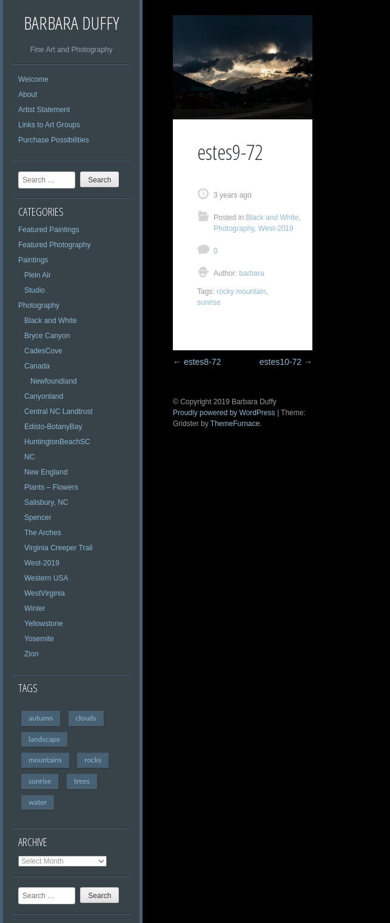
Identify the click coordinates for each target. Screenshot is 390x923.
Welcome (33, 79)
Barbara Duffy (71, 22)
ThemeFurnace (235, 423)
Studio (34, 290)
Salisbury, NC (46, 502)
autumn (41, 717)
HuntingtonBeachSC (57, 442)
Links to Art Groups (49, 125)
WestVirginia (44, 593)
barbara (250, 273)
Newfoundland (53, 381)
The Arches (42, 532)
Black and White (50, 320)
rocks (92, 759)
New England (45, 472)
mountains (45, 759)
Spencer (38, 517)
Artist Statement (44, 109)
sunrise (40, 780)
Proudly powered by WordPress (224, 412)
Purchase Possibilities (53, 140)
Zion (31, 654)
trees (82, 780)
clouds (86, 717)
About (27, 94)
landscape (44, 739)
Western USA (46, 578)
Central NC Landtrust (58, 411)
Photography (38, 305)
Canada (37, 366)
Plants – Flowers (51, 487)
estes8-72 (197, 362)
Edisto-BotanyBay (53, 426)
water (38, 802)
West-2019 (41, 563)
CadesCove (43, 351)
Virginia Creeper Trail (58, 548)
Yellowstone (43, 623)
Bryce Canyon (47, 336)
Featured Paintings (48, 229)
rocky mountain (241, 291)
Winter (34, 608)
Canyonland (43, 396)
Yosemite (39, 639)
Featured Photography (54, 245)
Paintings (33, 260)
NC (29, 457)
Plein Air (37, 275)
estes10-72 (286, 362)
